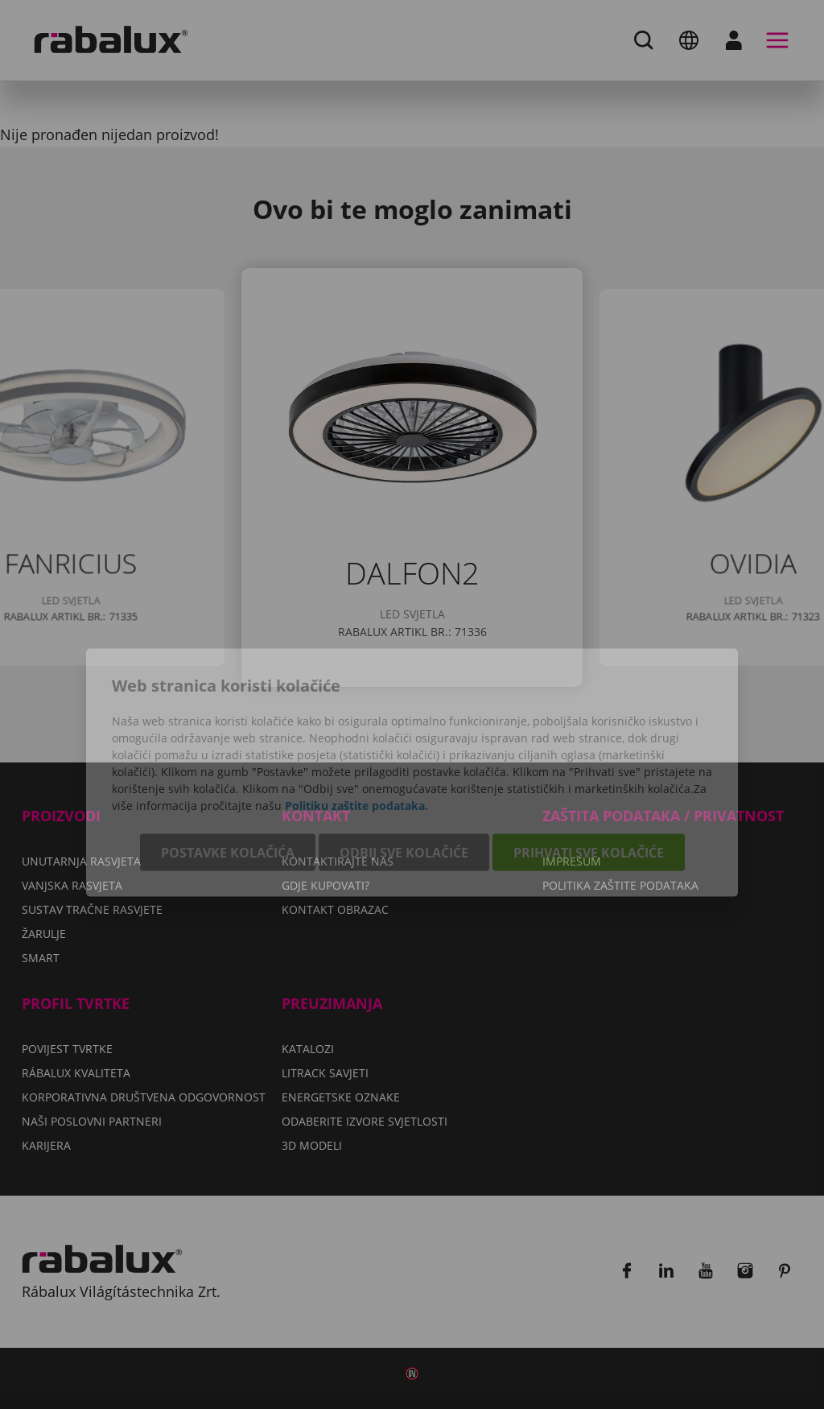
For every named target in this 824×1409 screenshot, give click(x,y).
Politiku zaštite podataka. (356, 737)
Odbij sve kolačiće (404, 784)
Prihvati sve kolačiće (588, 784)
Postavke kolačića (228, 784)
